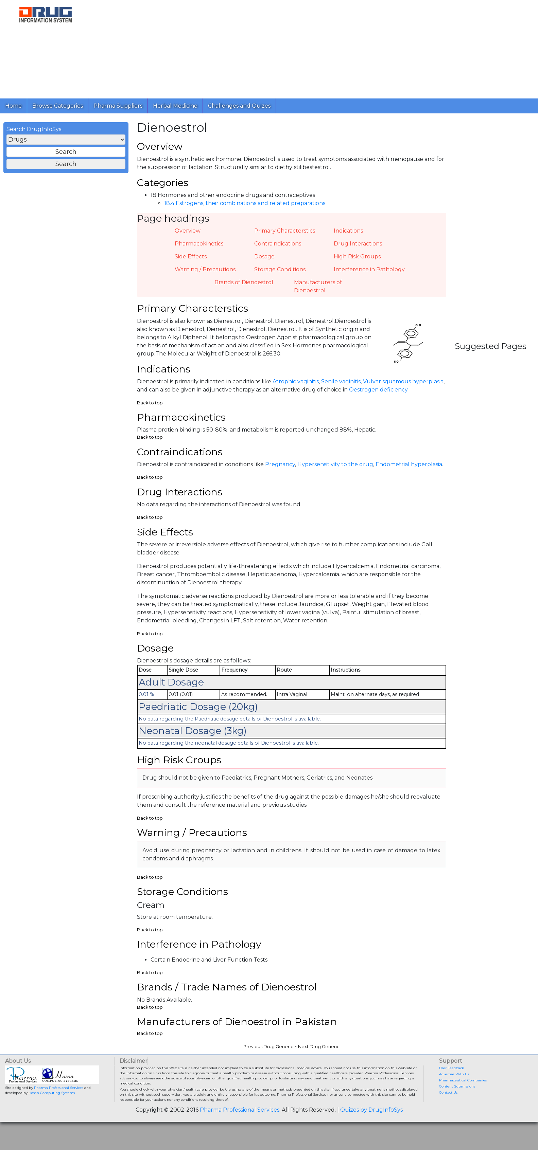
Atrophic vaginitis (296, 388)
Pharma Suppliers (117, 106)
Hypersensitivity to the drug (335, 474)
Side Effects (191, 261)
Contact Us (448, 1112)
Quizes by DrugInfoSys (371, 1130)
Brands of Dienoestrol (243, 287)
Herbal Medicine (175, 106)
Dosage (264, 261)
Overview (188, 235)
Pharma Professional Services (58, 1108)
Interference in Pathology (369, 274)
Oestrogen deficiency (378, 397)
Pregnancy (280, 474)
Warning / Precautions (205, 274)
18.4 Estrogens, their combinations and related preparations (244, 208)
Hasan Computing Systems (52, 1113)
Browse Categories (57, 106)
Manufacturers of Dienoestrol (318, 291)
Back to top (150, 409)
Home (13, 106)
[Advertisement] (295, 47)
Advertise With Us (454, 1094)
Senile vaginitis (341, 388)
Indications (348, 235)
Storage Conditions (280, 274)
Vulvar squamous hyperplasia (403, 388)
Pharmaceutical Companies (463, 1100)
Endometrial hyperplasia (409, 474)
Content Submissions (457, 1106)
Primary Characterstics (284, 235)
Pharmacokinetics (199, 248)
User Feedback (451, 1088)
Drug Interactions (358, 248)
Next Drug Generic (319, 1066)
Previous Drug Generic (268, 1066)
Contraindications (277, 248)
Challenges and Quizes (239, 106)
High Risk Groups (357, 261)
